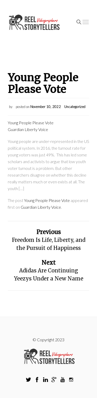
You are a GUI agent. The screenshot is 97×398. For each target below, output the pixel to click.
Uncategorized (74, 107)
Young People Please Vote (31, 122)
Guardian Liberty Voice (28, 129)
